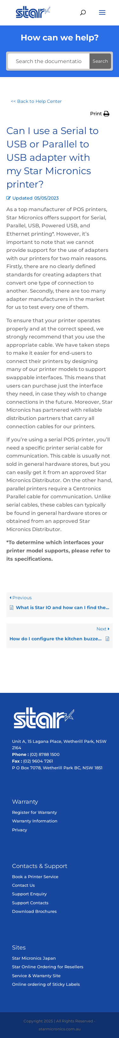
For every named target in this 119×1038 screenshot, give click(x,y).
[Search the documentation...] (49, 61)
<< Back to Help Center (36, 101)
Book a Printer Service (35, 876)
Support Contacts (30, 902)
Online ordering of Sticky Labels (46, 984)
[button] (99, 114)
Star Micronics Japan (34, 958)
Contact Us (23, 885)
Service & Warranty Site (36, 975)
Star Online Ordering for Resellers (47, 966)
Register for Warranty (34, 812)
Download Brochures (34, 911)
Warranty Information (34, 820)
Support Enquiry (29, 893)
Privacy (19, 829)
